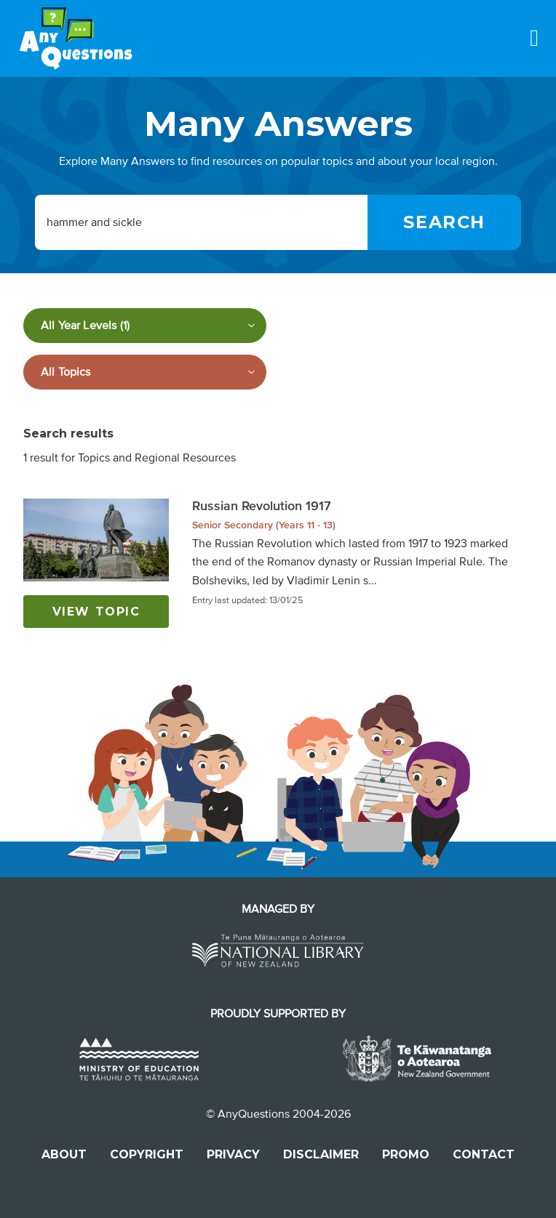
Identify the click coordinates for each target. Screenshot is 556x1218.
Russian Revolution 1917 (261, 506)
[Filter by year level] (144, 325)
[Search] (444, 222)
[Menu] (534, 37)
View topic (96, 611)
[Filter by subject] (144, 372)
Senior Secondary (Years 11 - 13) (263, 525)
